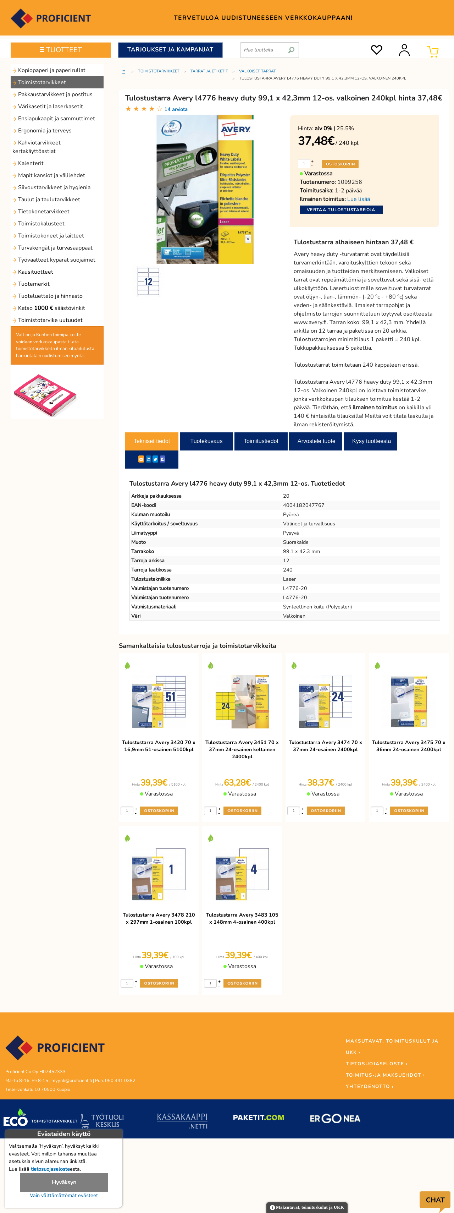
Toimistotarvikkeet (39, 82)
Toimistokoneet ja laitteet (48, 236)
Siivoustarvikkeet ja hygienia (51, 187)
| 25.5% (334, 128)
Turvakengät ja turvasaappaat (52, 248)
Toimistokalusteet (38, 224)
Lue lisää (358, 199)
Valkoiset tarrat (257, 71)
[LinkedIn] (148, 459)
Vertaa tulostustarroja (341, 210)
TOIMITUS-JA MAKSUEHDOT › (385, 1075)
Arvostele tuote (317, 441)
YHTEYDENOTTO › (370, 1086)
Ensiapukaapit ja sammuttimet (53, 118)
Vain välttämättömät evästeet (64, 1195)
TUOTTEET (61, 50)
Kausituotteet (32, 272)
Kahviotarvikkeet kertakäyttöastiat (36, 147)
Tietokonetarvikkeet (41, 211)
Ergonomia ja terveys (42, 131)
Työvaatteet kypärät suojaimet (53, 260)
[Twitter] (155, 459)
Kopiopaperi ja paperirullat (48, 70)
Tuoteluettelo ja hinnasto (47, 296)
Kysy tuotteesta (371, 441)
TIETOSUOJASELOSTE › (377, 1064)
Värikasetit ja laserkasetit (47, 106)
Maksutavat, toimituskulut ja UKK (307, 1208)
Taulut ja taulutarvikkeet (46, 199)
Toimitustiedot (261, 441)
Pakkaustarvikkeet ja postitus (52, 94)
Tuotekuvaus (206, 441)
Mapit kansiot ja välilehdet (48, 175)
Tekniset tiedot (152, 441)
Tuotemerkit (31, 284)
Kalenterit (28, 163)
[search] (291, 47)
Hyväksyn (64, 1182)
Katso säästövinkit (48, 308)
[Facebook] (162, 459)
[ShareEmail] (141, 459)
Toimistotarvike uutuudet (47, 320)
